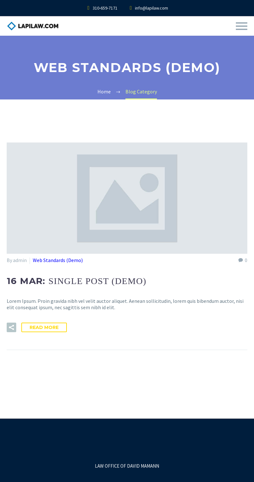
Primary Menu (241, 26)
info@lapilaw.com (151, 8)
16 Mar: (76, 280)
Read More (44, 327)
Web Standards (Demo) (58, 260)
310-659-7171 (105, 8)
